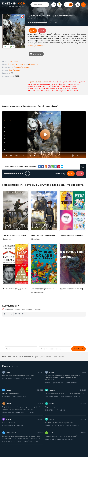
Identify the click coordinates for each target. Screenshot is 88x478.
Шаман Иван (13, 61)
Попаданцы (33, 64)
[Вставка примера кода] (50, 314)
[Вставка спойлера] (53, 314)
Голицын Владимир (21, 67)
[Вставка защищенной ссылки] (42, 314)
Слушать (35, 54)
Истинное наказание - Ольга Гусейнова (61, 383)
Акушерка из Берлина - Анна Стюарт (17, 379)
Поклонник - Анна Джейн (55, 410)
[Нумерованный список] (30, 314)
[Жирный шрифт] (4, 314)
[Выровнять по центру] (19, 314)
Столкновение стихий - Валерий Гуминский (62, 396)
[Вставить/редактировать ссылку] (38, 314)
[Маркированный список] (27, 314)
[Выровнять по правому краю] (22, 314)
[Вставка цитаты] (46, 314)
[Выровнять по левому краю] (16, 314)
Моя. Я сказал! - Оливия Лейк (14, 396)
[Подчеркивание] (11, 314)
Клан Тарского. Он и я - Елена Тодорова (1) (62, 426)
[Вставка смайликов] (35, 314)
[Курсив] (8, 314)
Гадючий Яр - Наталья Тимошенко (59, 439)
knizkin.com (6, 357)
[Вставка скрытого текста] (56, 314)
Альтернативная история (18, 64)
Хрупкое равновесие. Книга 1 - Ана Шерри (18, 412)
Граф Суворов (14, 70)
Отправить (9, 349)
